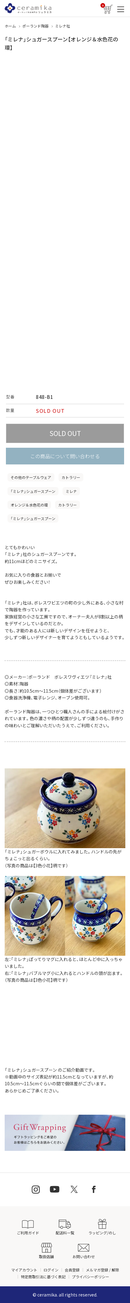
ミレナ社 (62, 25)
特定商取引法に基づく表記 (43, 1276)
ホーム (10, 25)
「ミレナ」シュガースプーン (33, 491)
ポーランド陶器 (35, 25)
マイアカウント (24, 1269)
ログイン (51, 1269)
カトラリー (71, 477)
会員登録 (72, 1269)
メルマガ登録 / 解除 (102, 1269)
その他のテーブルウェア (31, 477)
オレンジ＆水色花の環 (29, 504)
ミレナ (71, 491)
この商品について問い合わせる (65, 456)
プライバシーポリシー (90, 1276)
